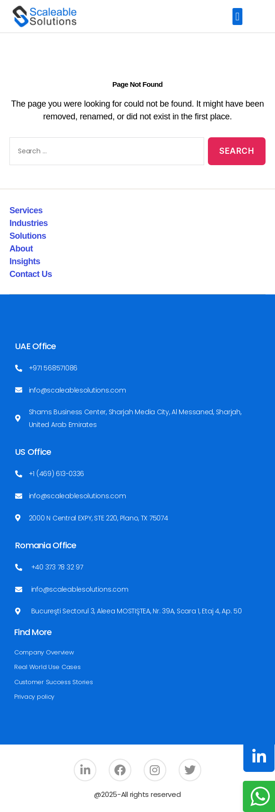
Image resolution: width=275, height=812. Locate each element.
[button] (237, 16)
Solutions (27, 236)
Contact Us (30, 274)
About (21, 248)
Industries (28, 223)
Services (26, 210)
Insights (24, 261)
